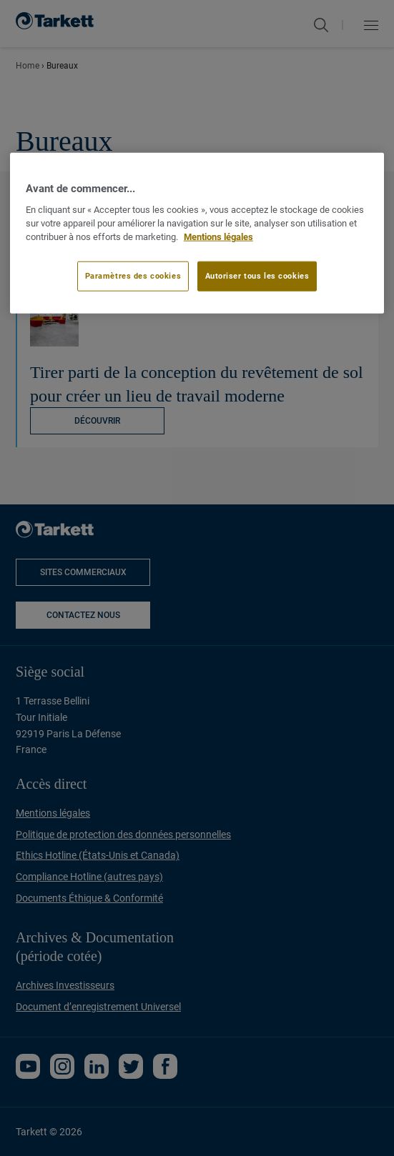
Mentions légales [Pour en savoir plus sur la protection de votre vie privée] (218, 236)
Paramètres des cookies (133, 276)
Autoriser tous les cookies (257, 276)
